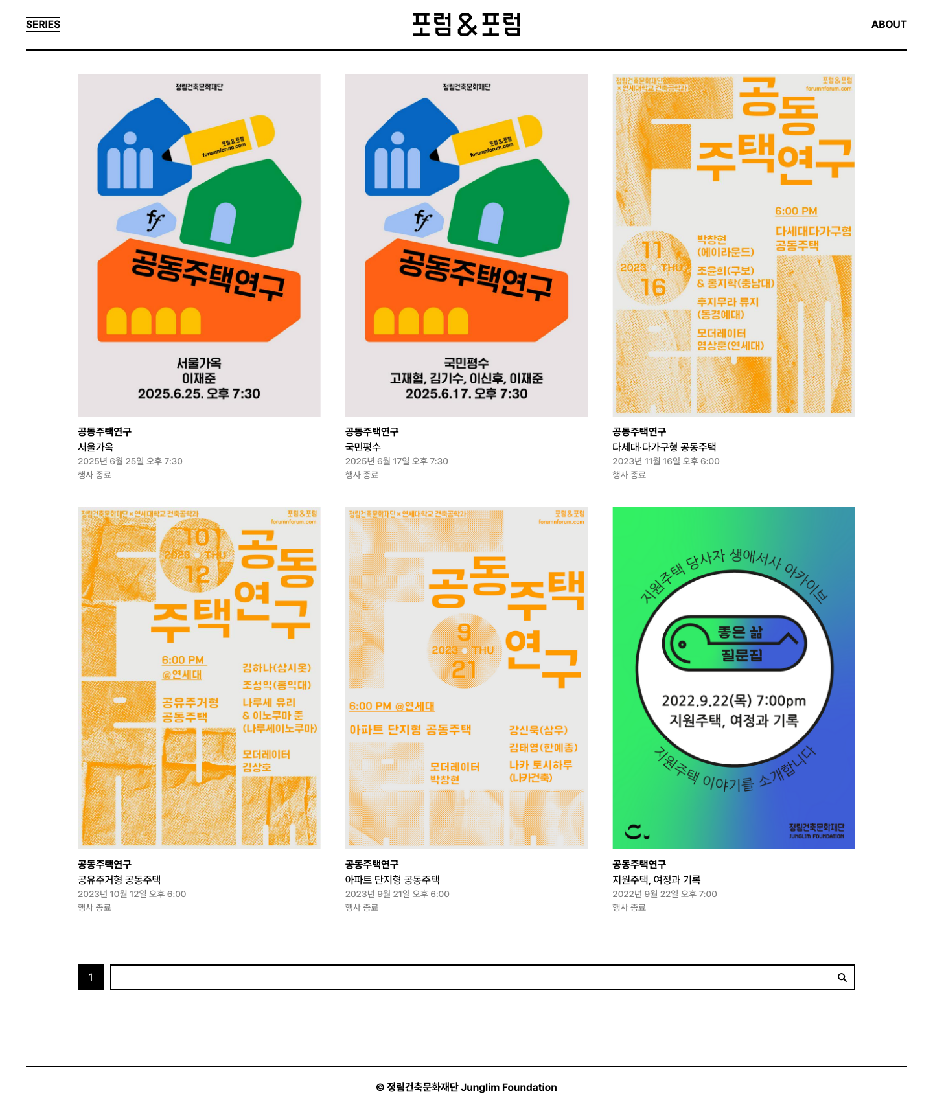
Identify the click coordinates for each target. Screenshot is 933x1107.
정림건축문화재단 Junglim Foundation (472, 1087)
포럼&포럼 (466, 24)
